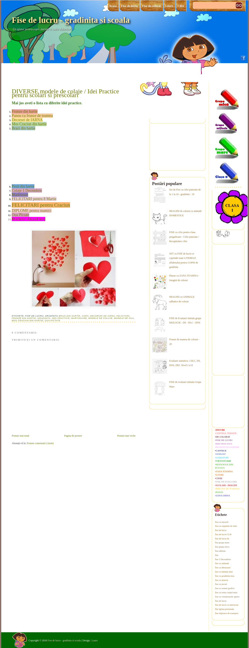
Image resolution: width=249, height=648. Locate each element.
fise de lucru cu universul (226, 605)
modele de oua (124, 318)
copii (85, 316)
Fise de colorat (151, 6)
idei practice (60, 318)
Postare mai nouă (20, 435)
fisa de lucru (220, 530)
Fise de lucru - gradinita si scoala (71, 20)
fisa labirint (220, 551)
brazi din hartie (69, 316)
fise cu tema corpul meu (226, 592)
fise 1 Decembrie (223, 559)
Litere (169, 6)
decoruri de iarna (102, 316)
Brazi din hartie (23, 128)
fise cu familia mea (224, 571)
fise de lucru (220, 601)
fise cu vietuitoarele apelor (227, 596)
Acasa (113, 6)
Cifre (180, 6)
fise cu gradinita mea (224, 576)
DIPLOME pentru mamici (31, 211)
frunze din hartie (24, 318)
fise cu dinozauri (222, 567)
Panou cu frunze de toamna (32, 115)
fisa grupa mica (222, 546)
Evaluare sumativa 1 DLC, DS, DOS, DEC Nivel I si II (185, 363)
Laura (95, 640)
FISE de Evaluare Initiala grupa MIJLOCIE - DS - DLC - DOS (185, 320)
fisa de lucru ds (222, 538)
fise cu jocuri (221, 584)
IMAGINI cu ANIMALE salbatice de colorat (182, 299)
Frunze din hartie (25, 111)
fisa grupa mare (222, 542)
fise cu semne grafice (225, 588)
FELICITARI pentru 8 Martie (34, 199)
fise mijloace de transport (227, 613)
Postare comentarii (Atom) (40, 443)
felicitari (122, 316)
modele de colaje (100, 318)
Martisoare (20, 195)
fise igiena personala (224, 609)
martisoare (79, 318)
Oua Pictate (20, 215)
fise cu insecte (221, 580)
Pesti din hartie (23, 186)
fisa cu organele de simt (226, 526)
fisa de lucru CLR (223, 534)
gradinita (43, 318)
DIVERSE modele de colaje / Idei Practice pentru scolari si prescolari (65, 93)
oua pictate (52, 320)
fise (216, 555)
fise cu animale (222, 563)
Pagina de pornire (73, 435)
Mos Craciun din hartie (29, 124)
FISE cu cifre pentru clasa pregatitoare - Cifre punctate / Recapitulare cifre (184, 237)
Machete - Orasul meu (28, 219)
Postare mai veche (126, 435)
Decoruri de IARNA (27, 120)
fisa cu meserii (221, 522)
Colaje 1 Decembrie (27, 190)
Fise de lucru (129, 6)
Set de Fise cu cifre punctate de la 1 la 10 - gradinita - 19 (185, 192)
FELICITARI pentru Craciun (41, 205)
